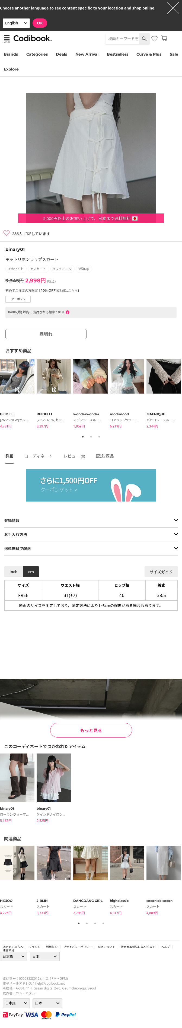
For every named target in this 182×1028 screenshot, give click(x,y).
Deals (61, 54)
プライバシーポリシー (77, 947)
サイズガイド (161, 571)
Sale (174, 54)
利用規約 (52, 947)
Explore (11, 69)
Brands (11, 54)
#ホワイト (16, 269)
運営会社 (8, 950)
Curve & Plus (148, 54)
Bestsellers (117, 54)
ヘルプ (165, 947)
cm (31, 571)
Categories (37, 54)
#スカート (38, 269)
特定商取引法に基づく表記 (138, 947)
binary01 (15, 249)
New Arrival (86, 54)
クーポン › (18, 299)
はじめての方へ (13, 947)
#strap (84, 268)
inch (13, 571)
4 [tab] (103, 923)
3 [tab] (99, 436)
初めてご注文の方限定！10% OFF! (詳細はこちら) (42, 290)
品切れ (45, 334)
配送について (106, 947)
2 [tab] (91, 436)
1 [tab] (83, 436)
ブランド (34, 947)
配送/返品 (105, 456)
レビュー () (74, 456)
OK (40, 23)
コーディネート (38, 456)
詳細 (9, 456)
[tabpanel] (18, 394)
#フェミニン (62, 269)
